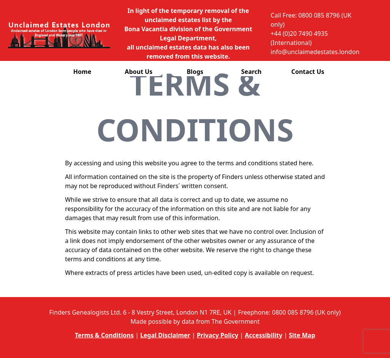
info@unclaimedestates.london (315, 52)
